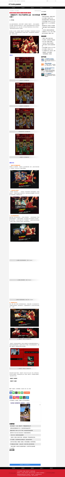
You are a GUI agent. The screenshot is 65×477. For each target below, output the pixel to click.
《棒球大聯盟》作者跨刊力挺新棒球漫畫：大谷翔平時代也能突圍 (22, 446)
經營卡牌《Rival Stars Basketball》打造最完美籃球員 (20, 432)
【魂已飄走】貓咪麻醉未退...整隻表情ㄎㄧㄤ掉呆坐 (20, 403)
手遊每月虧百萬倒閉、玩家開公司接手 (48, 16)
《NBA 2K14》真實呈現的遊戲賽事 (17, 435)
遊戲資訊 (32, 7)
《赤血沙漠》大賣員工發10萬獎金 (48, 43)
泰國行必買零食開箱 (48, 63)
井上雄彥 (18, 12)
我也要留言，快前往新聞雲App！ (25, 464)
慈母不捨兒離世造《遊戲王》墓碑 (47, 33)
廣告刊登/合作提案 (32, 472)
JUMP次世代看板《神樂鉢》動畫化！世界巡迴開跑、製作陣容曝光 (23, 441)
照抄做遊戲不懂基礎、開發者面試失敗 (48, 19)
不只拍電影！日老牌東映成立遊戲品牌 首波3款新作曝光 (21, 439)
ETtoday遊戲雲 (15, 4)
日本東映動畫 (18, 388)
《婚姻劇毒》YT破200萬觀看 (47, 52)
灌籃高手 (11, 12)
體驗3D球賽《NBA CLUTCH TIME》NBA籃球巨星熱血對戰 (21, 430)
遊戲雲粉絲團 (32, 471)
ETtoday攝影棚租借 (48, 73)
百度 (22, 12)
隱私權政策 (42, 472)
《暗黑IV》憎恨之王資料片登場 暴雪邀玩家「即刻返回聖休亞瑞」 (23, 437)
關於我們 (26, 472)
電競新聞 (22, 7)
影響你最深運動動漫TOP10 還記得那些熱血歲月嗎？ (20, 428)
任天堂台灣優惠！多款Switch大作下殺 (48, 21)
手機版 (24, 471)
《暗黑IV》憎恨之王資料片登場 (47, 38)
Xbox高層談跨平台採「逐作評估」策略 (48, 50)
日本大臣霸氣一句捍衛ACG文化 (47, 18)
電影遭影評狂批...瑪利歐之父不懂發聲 (48, 25)
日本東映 (15, 12)
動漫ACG (41, 7)
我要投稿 (18, 472)
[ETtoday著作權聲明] (25, 400)
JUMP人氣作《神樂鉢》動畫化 (47, 41)
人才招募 (22, 472)
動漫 (29, 12)
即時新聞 (13, 7)
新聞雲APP (28, 471)
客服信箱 (37, 472)
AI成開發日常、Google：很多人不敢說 (48, 31)
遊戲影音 (51, 7)
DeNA (25, 12)
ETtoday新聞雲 (19, 471)
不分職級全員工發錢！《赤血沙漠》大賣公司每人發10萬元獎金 (22, 444)
